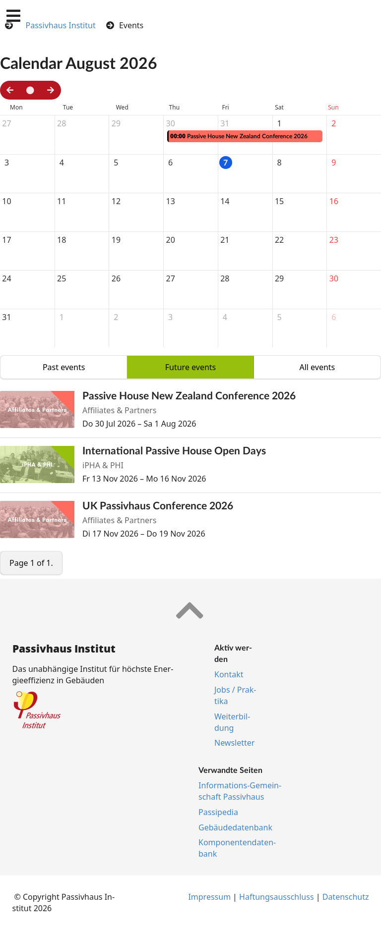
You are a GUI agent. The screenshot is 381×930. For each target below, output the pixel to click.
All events (317, 367)
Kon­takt (229, 674)
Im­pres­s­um (209, 896)
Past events (64, 367)
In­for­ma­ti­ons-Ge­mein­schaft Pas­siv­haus (239, 791)
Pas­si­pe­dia (218, 812)
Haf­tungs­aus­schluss (276, 896)
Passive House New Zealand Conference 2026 (189, 395)
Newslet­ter (234, 742)
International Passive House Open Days (174, 450)
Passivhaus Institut (61, 25)
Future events (190, 367)
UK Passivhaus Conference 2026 (157, 505)
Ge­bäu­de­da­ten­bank (235, 827)
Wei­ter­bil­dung (232, 722)
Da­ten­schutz (345, 896)
